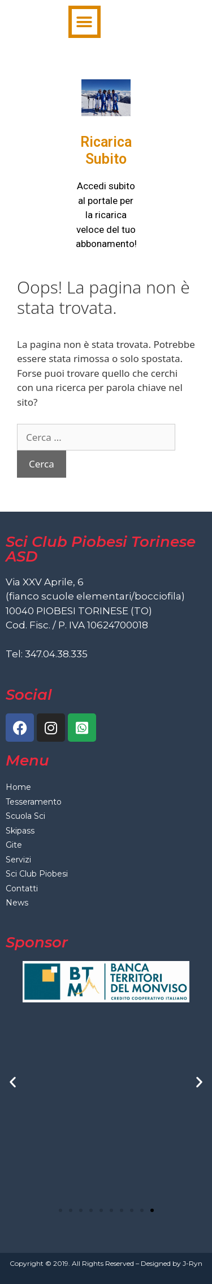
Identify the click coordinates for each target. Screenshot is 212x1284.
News (17, 903)
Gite (14, 845)
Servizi (18, 859)
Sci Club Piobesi (37, 874)
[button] (84, 22)
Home (18, 787)
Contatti (22, 888)
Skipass (20, 831)
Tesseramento (34, 802)
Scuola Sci (25, 816)
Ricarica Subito (106, 150)
